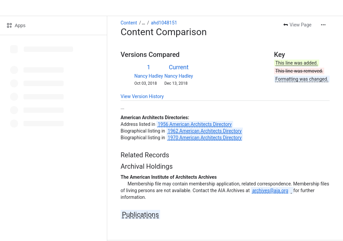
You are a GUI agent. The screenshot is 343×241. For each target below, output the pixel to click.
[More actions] (323, 25)
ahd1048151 (164, 22)
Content (129, 22)
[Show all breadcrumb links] (143, 22)
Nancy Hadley (148, 76)
